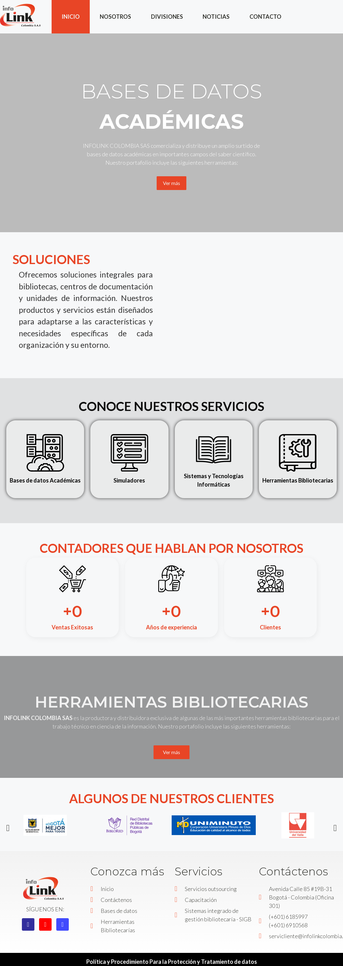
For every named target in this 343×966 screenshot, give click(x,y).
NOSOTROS (115, 16)
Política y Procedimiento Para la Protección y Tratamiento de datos (171, 961)
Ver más (171, 183)
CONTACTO (265, 16)
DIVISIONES (167, 16)
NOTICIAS (216, 16)
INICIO (71, 16)
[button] (8, 828)
